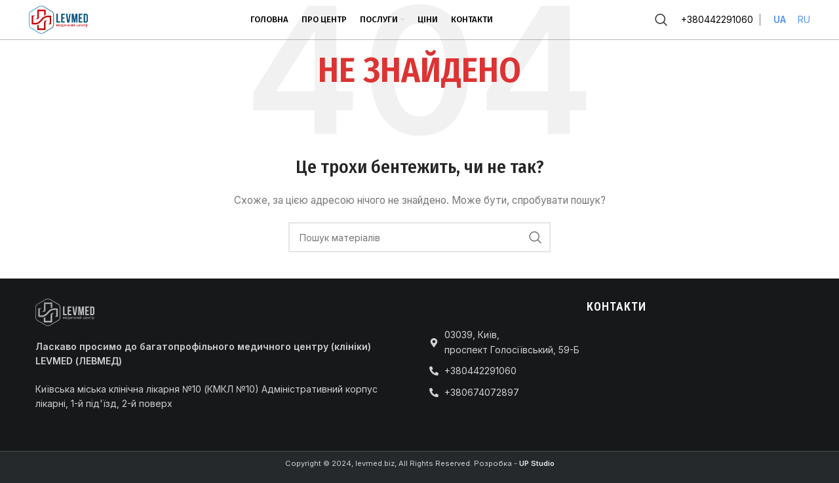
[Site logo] (58, 18)
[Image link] (64, 311)
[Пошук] (661, 20)
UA (779, 19)
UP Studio (537, 463)
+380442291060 (717, 19)
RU (804, 19)
